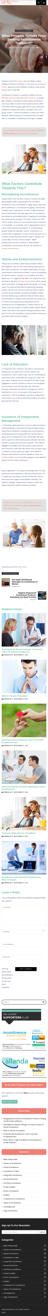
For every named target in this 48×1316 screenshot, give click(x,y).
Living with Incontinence (12, 1175)
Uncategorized (9, 1207)
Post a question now (31, 505)
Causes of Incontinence (12, 1163)
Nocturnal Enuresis (10, 1179)
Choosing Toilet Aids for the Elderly (19, 833)
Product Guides (9, 1187)
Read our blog (9, 133)
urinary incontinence (26, 281)
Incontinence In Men (11, 1171)
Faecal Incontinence (10, 1167)
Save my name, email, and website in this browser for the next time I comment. (7, 978)
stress (25, 275)
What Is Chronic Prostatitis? (15, 696)
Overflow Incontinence (12, 1183)
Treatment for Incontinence (14, 1199)
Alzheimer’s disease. (28, 98)
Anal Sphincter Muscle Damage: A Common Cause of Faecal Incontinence (22, 650)
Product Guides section (11, 457)
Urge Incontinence (10, 1210)
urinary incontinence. (10, 248)
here (26, 1093)
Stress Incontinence (11, 1191)
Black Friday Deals (10, 1159)
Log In (4, 1312)
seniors (20, 81)
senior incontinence (11, 573)
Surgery (6, 1195)
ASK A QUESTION (9, 1102)
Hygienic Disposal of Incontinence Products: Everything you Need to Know (22, 596)
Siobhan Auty (15, 48)
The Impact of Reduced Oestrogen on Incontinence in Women (26, 583)
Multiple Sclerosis (9, 98)
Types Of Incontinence (24, 31)
